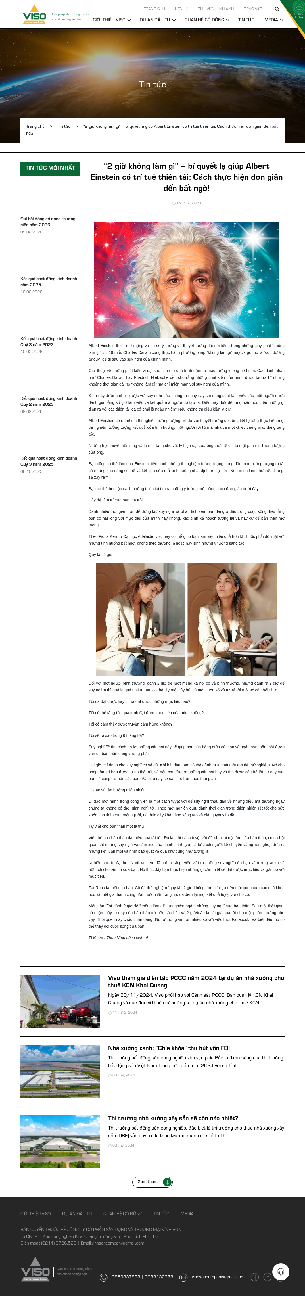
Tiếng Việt (253, 10)
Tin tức (246, 20)
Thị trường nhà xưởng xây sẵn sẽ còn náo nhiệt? (173, 1119)
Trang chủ (154, 10)
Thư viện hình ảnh (216, 10)
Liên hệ (181, 10)
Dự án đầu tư (155, 20)
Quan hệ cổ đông (204, 20)
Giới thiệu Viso (109, 20)
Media (271, 20)
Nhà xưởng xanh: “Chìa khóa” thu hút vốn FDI (169, 1049)
